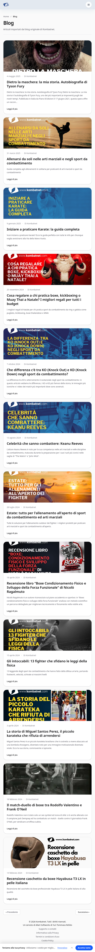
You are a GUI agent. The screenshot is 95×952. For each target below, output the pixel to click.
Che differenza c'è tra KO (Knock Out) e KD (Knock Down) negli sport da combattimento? (47, 371)
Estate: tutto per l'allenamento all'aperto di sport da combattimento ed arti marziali (46, 515)
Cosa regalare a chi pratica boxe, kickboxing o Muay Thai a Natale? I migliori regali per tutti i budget (44, 299)
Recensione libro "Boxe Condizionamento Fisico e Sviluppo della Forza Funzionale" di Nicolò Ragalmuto (46, 587)
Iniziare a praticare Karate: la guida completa (43, 229)
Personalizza (62, 948)
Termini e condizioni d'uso (47, 936)
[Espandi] (71, 947)
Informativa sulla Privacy (47, 932)
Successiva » (83, 912)
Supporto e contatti (47, 929)
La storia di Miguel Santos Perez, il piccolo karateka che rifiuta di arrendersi (40, 733)
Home (6, 16)
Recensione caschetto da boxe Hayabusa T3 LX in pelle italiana (46, 880)
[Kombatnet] (6, 5)
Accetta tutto (84, 947)
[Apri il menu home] (89, 5)
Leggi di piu (12, 109)
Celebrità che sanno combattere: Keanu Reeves (45, 443)
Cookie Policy (47, 940)
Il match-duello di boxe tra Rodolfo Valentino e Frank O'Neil (44, 807)
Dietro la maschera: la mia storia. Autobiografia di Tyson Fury (47, 84)
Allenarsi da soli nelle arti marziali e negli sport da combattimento (47, 161)
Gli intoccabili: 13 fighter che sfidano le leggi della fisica (47, 663)
